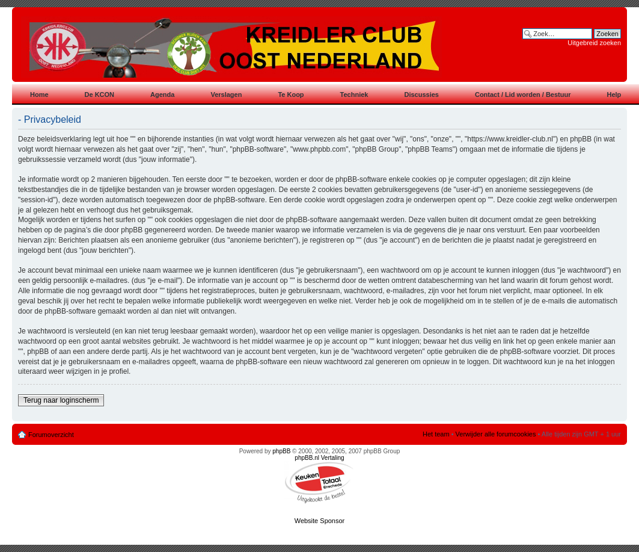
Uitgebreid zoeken (594, 42)
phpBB (281, 451)
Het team (436, 434)
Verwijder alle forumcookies (496, 434)
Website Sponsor (320, 520)
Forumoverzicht (51, 434)
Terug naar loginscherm (61, 400)
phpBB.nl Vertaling (319, 457)
